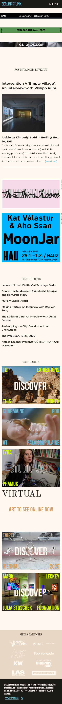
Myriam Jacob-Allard (15, 300)
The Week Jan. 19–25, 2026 (18, 335)
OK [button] (22, 698)
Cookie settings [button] (12, 698)
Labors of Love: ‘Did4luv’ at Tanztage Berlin (29, 285)
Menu (54, 4)
